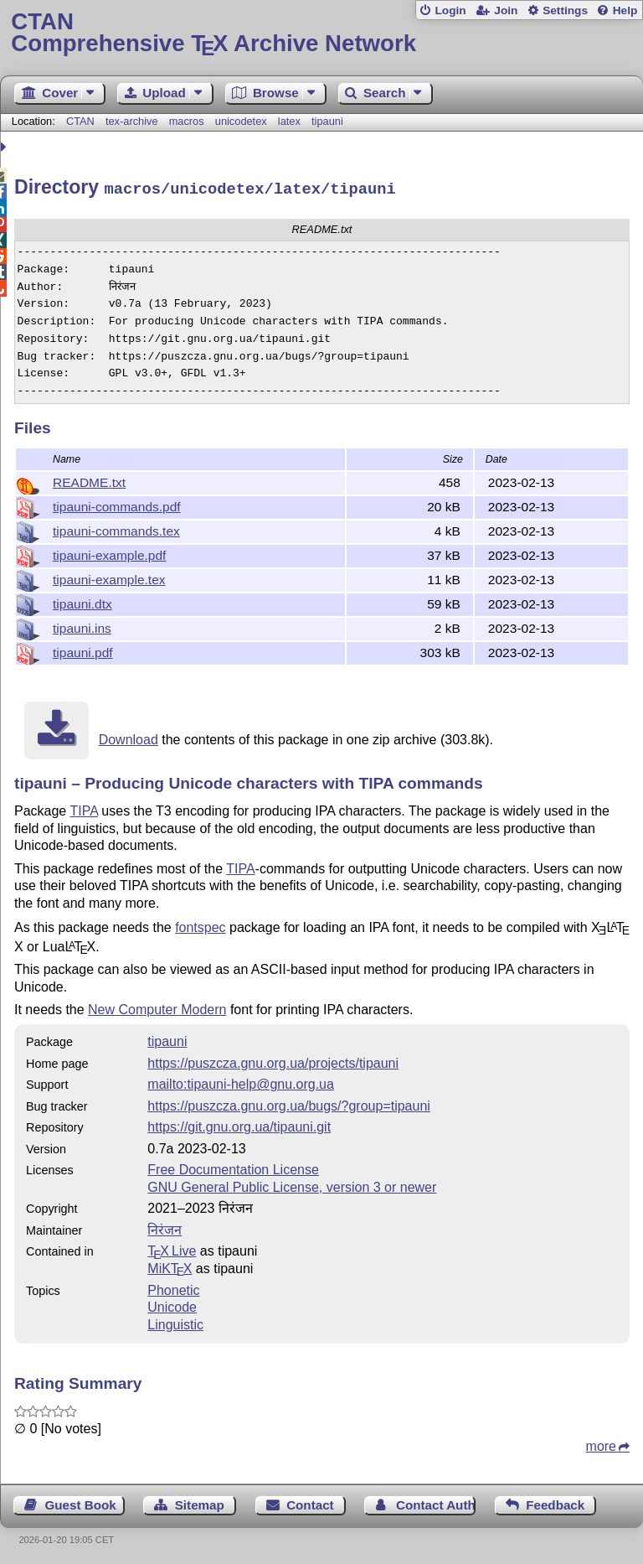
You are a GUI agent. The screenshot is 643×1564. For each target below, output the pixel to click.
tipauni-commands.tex (116, 528)
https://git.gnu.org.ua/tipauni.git (239, 1124)
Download (128, 737)
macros (186, 121)
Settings (565, 10)
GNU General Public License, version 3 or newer (291, 1185)
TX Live (171, 1248)
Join (505, 10)
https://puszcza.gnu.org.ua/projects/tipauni (273, 1061)
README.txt (89, 480)
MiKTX (169, 1266)
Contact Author (436, 1502)
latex (289, 121)
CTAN (80, 121)
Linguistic (175, 1322)
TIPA (83, 808)
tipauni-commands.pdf (117, 504)
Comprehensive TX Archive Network (321, 33)
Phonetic (173, 1288)
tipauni (327, 121)
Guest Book (80, 1502)
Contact (310, 1502)
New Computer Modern (157, 1007)
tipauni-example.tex (109, 577)
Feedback (555, 1502)
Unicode (172, 1304)
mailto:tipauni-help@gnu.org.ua (240, 1082)
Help (625, 10)
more (601, 1444)
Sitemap (199, 1502)
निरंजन (164, 1227)
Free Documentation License (233, 1167)
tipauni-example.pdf (109, 553)
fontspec (200, 925)
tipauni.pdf (83, 650)
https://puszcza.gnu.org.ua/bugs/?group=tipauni (288, 1103)
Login (450, 10)
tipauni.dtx (82, 601)
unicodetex (241, 121)
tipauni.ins (82, 626)
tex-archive (131, 121)
